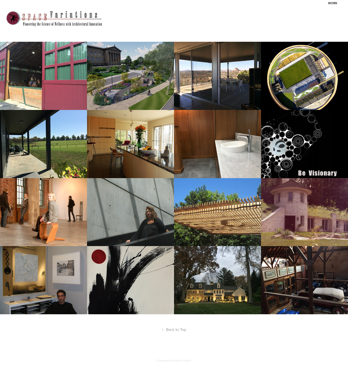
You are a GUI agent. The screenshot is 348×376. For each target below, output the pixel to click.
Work (332, 3)
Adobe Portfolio (181, 360)
